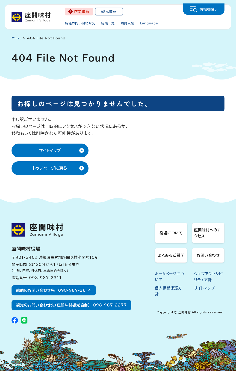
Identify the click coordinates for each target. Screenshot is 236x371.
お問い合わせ (208, 255)
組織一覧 (108, 23)
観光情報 (109, 11)
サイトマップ (50, 150)
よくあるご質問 (171, 255)
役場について (171, 233)
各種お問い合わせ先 (80, 23)
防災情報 (81, 11)
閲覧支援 (127, 23)
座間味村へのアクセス (207, 233)
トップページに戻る (50, 168)
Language (149, 23)
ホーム (16, 38)
